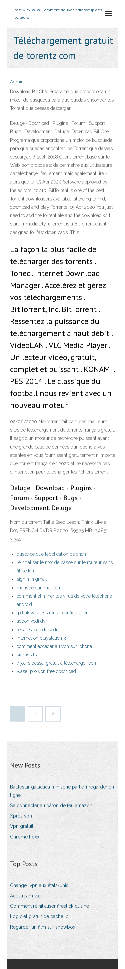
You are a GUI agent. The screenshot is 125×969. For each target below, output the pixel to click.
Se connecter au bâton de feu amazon (51, 805)
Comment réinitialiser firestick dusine (49, 906)
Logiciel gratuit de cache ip (39, 916)
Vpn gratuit (21, 826)
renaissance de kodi (37, 629)
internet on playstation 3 (41, 638)
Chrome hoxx (24, 836)
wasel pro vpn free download (46, 671)
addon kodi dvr (32, 621)
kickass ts (27, 654)
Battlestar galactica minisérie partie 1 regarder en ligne (62, 791)
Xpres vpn (21, 815)
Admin (17, 81)
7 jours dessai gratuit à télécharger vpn (56, 663)
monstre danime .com (39, 587)
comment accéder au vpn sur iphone (54, 646)
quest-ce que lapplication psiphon (51, 554)
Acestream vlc (25, 895)
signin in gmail (32, 579)
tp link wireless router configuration (53, 612)
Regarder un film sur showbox (42, 927)
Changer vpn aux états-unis (39, 885)
